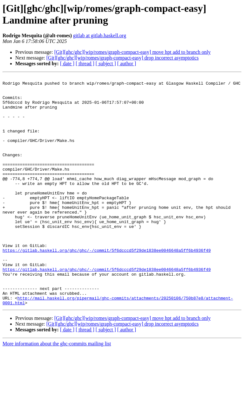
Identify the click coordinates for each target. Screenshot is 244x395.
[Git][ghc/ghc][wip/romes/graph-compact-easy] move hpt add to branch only (132, 52)
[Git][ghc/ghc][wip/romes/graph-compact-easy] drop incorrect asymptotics (122, 57)
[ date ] (67, 63)
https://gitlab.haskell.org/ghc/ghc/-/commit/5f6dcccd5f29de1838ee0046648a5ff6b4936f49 (107, 285)
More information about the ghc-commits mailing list (57, 389)
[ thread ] (85, 63)
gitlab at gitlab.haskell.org (99, 35)
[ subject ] (106, 63)
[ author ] (126, 63)
